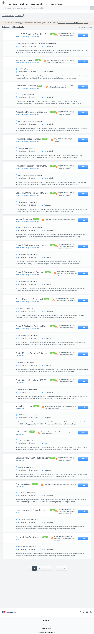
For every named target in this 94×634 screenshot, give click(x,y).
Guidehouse (20, 355)
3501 (59, 568)
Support (46, 624)
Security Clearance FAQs (46, 632)
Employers (24, 4)
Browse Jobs (46, 628)
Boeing (18, 513)
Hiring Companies (37, 4)
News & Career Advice (54, 4)
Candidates (13, 4)
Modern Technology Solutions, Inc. (27, 36)
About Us (46, 620)
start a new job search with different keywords (73, 23)
